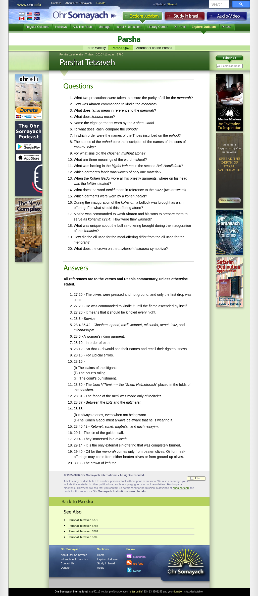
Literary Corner (157, 27)
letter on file (135, 591)
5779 (83, 520)
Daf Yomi (180, 27)
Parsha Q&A (121, 48)
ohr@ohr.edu (181, 487)
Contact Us (67, 563)
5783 (83, 525)
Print (197, 478)
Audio (227, 17)
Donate (100, 3)
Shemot (172, 4)
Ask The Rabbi (83, 27)
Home (101, 554)
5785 (83, 537)
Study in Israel (185, 17)
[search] (218, 4)
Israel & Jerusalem (128, 27)
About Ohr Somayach (78, 3)
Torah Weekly (96, 48)
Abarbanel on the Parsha (154, 48)
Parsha (226, 27)
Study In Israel (106, 563)
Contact (56, 3)
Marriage (104, 27)
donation (178, 591)
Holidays (61, 27)
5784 (83, 531)
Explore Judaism (142, 17)
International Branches (29, 16)
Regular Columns (37, 27)
